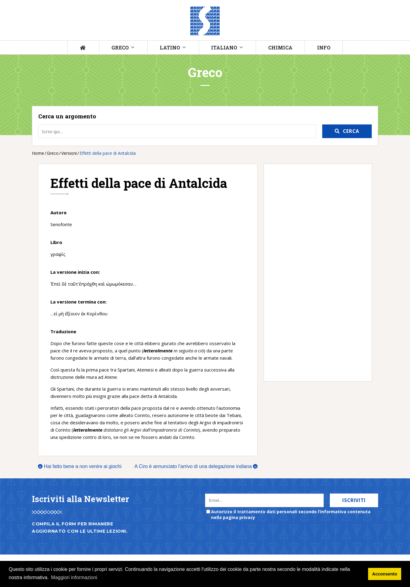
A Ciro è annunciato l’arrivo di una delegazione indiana (196, 466)
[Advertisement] (314, 273)
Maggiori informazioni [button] (74, 577)
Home (38, 153)
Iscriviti (354, 500)
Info (323, 47)
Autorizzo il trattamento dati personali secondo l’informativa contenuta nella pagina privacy (291, 514)
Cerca (351, 131)
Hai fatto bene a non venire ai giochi (79, 466)
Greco (120, 47)
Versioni (69, 153)
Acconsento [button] (384, 574)
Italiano (224, 47)
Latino (170, 47)
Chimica (280, 47)
